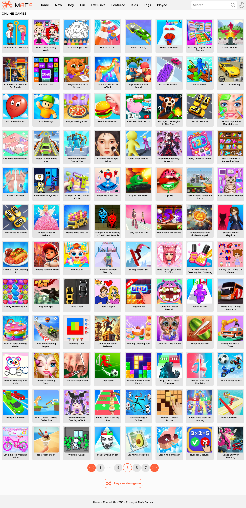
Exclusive (98, 5)
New (58, 5)
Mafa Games (145, 502)
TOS (121, 502)
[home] (19, 5)
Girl (82, 5)
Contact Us (109, 502)
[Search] (214, 5)
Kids (134, 5)
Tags (147, 5)
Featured (118, 5)
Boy (71, 5)
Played (162, 5)
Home (44, 5)
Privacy (130, 502)
